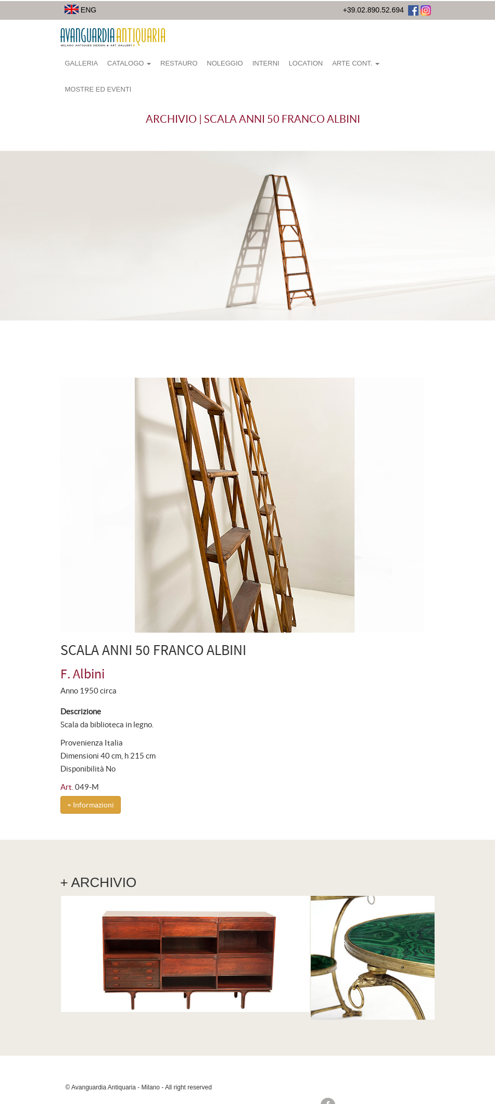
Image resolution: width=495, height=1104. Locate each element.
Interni (266, 63)
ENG (81, 10)
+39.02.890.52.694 (373, 10)
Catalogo (129, 63)
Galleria (81, 63)
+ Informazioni (90, 805)
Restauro (178, 63)
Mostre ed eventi (98, 89)
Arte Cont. (355, 63)
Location (306, 63)
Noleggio (225, 63)
